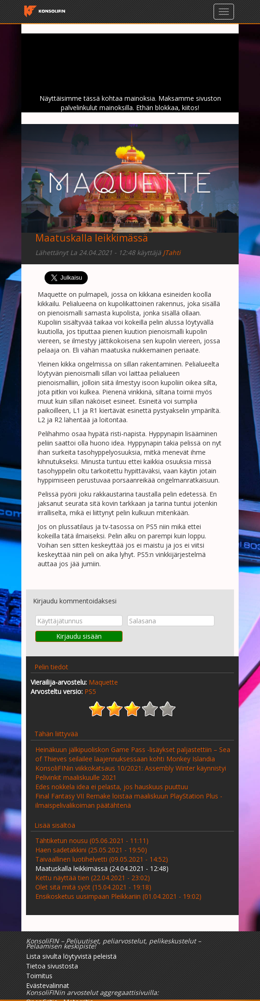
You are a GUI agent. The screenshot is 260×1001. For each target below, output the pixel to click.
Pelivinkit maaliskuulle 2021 (76, 777)
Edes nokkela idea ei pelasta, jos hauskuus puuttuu (111, 786)
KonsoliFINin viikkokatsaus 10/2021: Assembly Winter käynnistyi (130, 768)
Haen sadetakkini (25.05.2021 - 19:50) (91, 849)
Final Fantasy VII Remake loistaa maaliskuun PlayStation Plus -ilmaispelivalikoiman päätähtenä (128, 801)
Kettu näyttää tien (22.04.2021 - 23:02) (92, 877)
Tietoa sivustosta (52, 966)
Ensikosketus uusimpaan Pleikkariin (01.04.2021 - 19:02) (118, 896)
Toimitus (39, 975)
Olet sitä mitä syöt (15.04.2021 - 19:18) (93, 887)
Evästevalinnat (47, 985)
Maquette (103, 682)
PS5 (90, 691)
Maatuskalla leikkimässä (91, 237)
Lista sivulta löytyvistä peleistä (71, 956)
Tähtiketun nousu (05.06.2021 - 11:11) (92, 840)
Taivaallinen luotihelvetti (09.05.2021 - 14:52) (101, 859)
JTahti (172, 252)
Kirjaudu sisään (79, 636)
